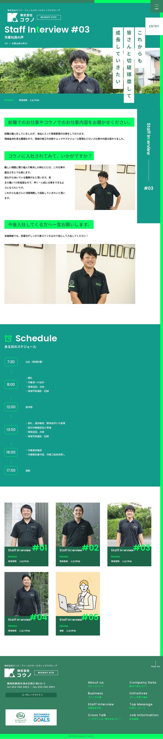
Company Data (140, 685)
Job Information (142, 720)
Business (92, 696)
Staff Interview (98, 708)
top (6, 43)
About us (92, 685)
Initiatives (135, 696)
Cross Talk (100, 720)
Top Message (139, 708)
